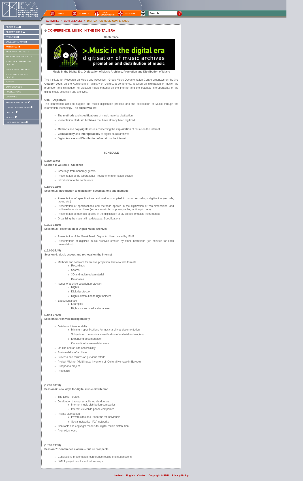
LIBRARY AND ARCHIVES (20, 107)
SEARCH (12, 117)
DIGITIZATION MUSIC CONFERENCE (108, 20)
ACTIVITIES (52, 20)
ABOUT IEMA (14, 27)
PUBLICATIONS (13, 92)
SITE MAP (130, 13)
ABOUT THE (15, 32)
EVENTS (10, 82)
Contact (141, 475)
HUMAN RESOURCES (18, 102)
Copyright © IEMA (159, 475)
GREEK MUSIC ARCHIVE (18, 69)
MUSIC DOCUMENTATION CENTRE (18, 63)
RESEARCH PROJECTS (17, 52)
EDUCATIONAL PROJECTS (19, 57)
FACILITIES (13, 37)
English (130, 475)
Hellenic (119, 475)
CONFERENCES (73, 20)
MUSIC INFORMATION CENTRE (17, 75)
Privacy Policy (180, 475)
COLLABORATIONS (17, 42)
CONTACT (84, 13)
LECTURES (11, 97)
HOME (61, 13)
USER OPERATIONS (107, 13)
